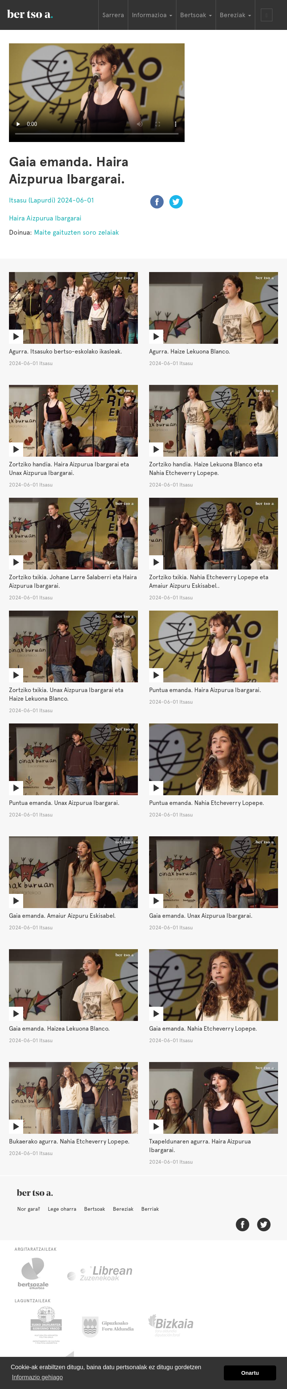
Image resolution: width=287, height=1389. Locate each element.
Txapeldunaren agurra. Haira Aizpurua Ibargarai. (200, 1146)
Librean (100, 1273)
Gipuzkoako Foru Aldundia (112, 1325)
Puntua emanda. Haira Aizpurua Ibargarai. (205, 690)
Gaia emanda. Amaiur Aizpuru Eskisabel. (62, 915)
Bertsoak (94, 1209)
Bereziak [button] (235, 15)
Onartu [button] (250, 1373)
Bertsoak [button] (196, 15)
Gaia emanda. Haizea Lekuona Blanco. (59, 1028)
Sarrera (113, 15)
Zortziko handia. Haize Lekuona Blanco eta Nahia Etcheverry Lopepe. (205, 468)
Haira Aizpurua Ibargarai (45, 218)
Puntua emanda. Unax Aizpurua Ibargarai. (64, 802)
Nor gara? (28, 1209)
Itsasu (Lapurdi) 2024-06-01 (51, 200)
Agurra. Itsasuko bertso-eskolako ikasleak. (65, 351)
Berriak (150, 1209)
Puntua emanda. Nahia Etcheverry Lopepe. (206, 802)
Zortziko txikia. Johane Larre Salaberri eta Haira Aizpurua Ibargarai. (73, 581)
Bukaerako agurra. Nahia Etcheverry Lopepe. (69, 1141)
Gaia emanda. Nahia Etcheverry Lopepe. (203, 1028)
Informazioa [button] (152, 15)
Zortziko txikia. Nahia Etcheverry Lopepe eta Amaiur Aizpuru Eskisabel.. (208, 581)
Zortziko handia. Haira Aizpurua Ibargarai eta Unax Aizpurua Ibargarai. (69, 468)
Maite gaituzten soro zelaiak (76, 232)
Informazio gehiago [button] (37, 1377)
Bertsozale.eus (38, 1273)
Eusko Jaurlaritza (45, 1325)
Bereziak (123, 1209)
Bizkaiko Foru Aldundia (179, 1325)
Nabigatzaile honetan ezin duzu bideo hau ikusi (97, 92)
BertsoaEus (40, 13)
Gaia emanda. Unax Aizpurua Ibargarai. (201, 915)
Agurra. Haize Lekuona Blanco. (189, 351)
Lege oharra (62, 1209)
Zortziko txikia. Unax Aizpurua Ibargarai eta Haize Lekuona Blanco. (66, 694)
